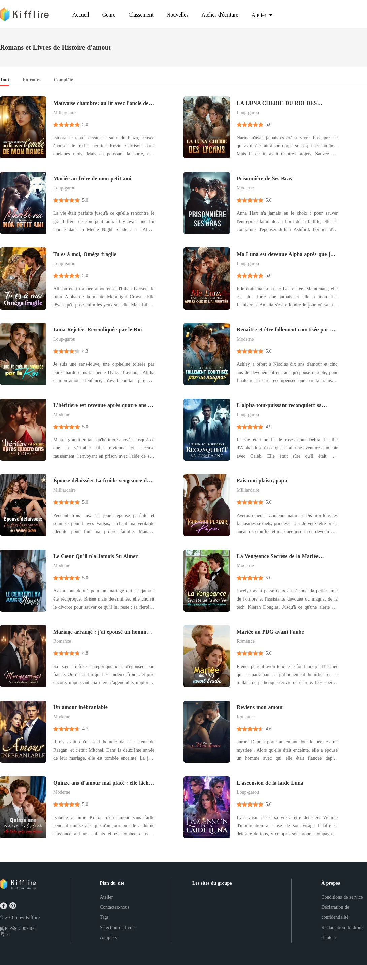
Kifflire (33, 917)
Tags (104, 917)
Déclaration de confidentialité (335, 912)
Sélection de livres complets (117, 932)
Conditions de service (342, 897)
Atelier (106, 897)
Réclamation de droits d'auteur (342, 932)
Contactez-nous (114, 907)
